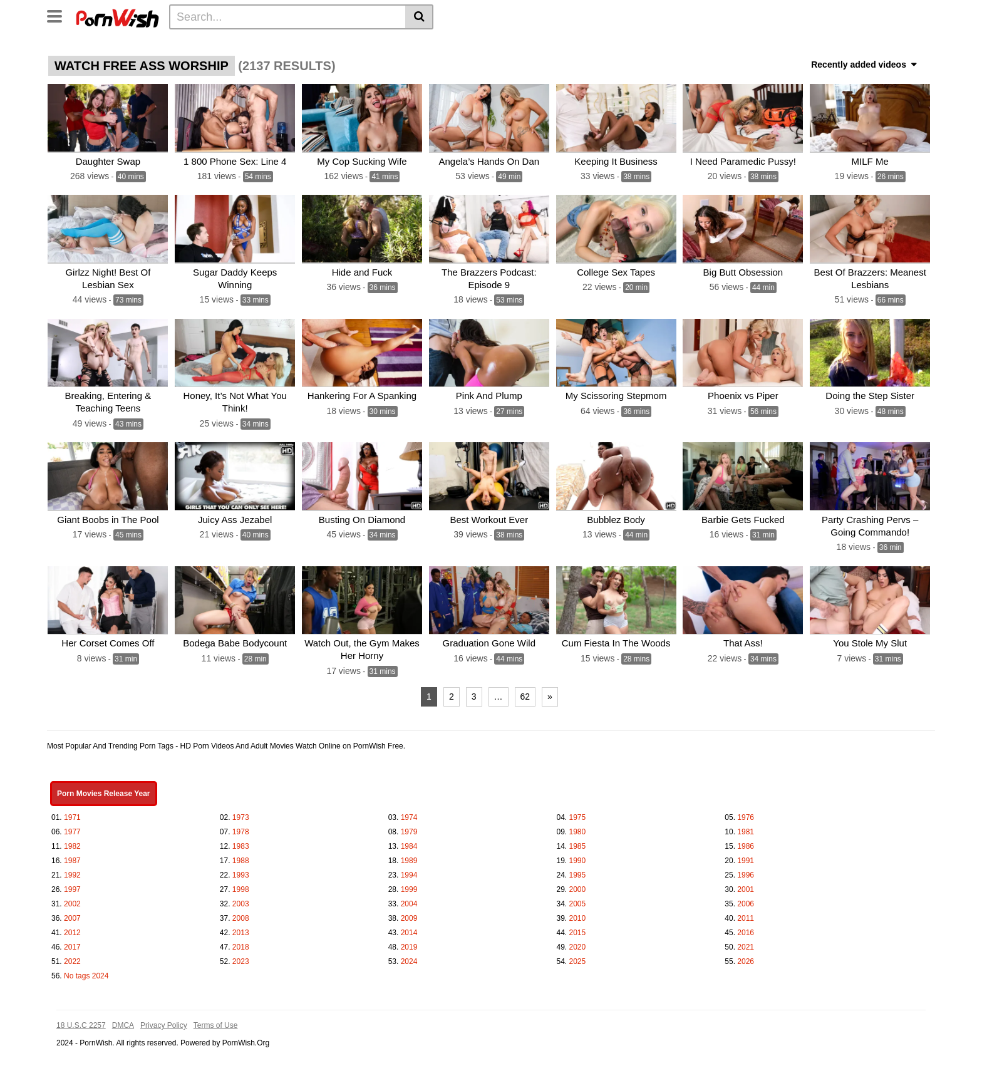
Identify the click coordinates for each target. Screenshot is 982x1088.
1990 (577, 856)
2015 (577, 928)
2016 (745, 928)
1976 (745, 813)
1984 (409, 841)
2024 (409, 957)
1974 (409, 813)
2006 (745, 899)
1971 (72, 813)
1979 (409, 827)
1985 (577, 841)
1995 (577, 870)
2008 (240, 913)
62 (525, 692)
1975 (577, 813)
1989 (409, 856)
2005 (577, 899)
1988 (240, 856)
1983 (240, 841)
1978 (240, 827)
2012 (72, 928)
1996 (745, 870)
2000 (577, 885)
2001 (745, 885)
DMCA (123, 1021)
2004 (409, 899)
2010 (577, 913)
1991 (745, 856)
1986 (745, 841)
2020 (577, 942)
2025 (577, 957)
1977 (72, 827)
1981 (745, 827)
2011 (745, 913)
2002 (72, 899)
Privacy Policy (163, 1021)
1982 (72, 841)
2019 (409, 942)
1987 (72, 856)
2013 (240, 928)
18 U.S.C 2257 (81, 1021)
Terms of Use (216, 1021)
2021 (745, 942)
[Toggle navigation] (59, 15)
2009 (409, 913)
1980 (577, 827)
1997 (72, 885)
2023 (240, 957)
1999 (409, 885)
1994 (409, 870)
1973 (240, 813)
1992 (72, 870)
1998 (240, 885)
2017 (72, 942)
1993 (240, 870)
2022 (72, 957)
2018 (240, 942)
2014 (409, 928)
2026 (745, 957)
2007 (72, 913)
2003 (240, 899)
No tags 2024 (86, 971)
